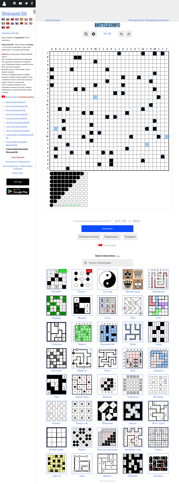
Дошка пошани (26, 166)
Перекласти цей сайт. (10, 33)
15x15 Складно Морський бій (17, 130)
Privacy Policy (17, 173)
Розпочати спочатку (89, 236)
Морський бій (14, 13)
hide (118, 256)
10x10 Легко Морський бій (16, 118)
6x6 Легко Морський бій (15, 102)
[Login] (4, 3)
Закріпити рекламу (53, 20)
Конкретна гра (24, 161)
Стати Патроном (17, 157)
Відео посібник (12, 97)
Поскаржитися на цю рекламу (157, 20)
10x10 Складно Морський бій (17, 122)
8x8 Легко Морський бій (15, 110)
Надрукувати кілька (10, 166)
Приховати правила (26, 97)
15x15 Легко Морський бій (16, 126)
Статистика (17, 168)
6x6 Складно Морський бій (16, 106)
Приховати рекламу (136, 20)
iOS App (18, 182)
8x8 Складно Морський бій (16, 114)
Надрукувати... (112, 236)
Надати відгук (11, 161)
